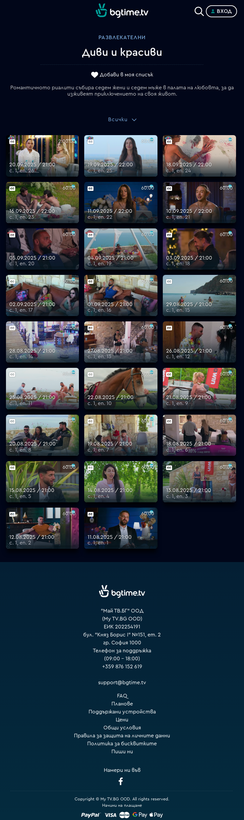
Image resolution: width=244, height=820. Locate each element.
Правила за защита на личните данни (122, 735)
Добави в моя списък (126, 74)
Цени (122, 719)
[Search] (199, 10)
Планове (122, 703)
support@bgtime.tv (122, 682)
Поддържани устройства (122, 711)
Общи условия (122, 727)
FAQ (122, 695)
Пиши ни (122, 751)
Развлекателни (122, 37)
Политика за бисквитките (122, 743)
